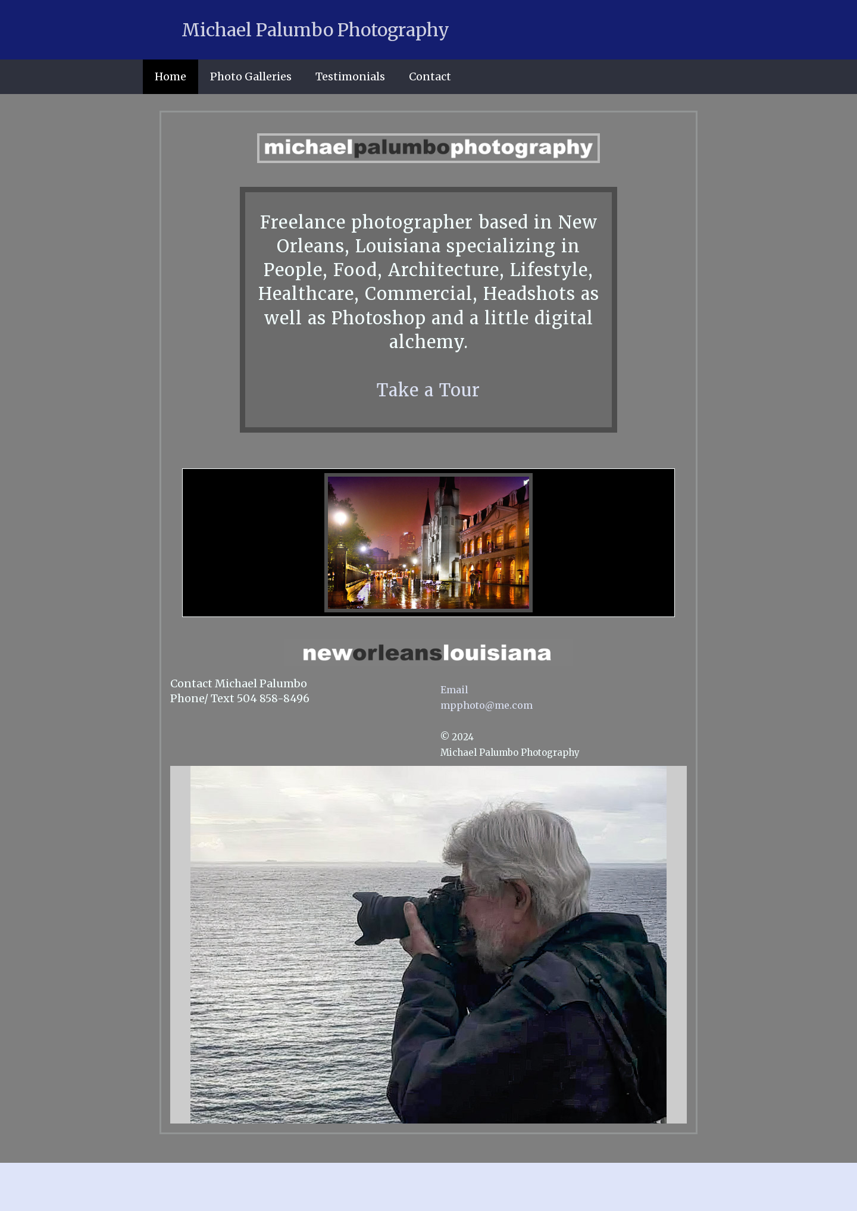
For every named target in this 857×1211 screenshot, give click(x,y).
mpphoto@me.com (486, 705)
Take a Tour (428, 390)
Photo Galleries (251, 76)
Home (170, 76)
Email (454, 690)
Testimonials (350, 76)
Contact (430, 76)
